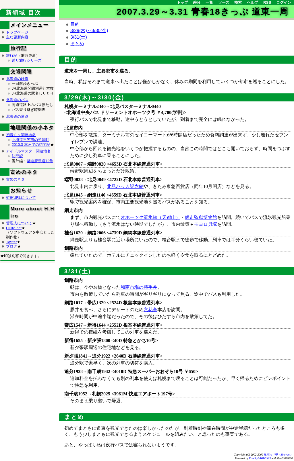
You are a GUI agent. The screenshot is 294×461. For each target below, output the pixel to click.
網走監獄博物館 (201, 217)
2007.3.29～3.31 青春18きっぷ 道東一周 (203, 11)
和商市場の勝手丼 (139, 287)
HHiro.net (14, 228)
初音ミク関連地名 (21, 135)
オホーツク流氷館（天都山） (150, 217)
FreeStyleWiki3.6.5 (260, 458)
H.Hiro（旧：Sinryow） (278, 454)
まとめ (77, 43)
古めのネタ (15, 179)
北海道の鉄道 (17, 78)
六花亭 (150, 309)
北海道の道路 (17, 116)
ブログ (11, 246)
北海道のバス (17, 100)
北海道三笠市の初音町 (30, 140)
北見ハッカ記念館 (125, 186)
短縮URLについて (21, 197)
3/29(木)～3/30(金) (89, 30)
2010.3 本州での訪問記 (31, 144)
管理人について (19, 223)
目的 (75, 24)
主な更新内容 (17, 37)
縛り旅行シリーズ (27, 60)
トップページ (17, 32)
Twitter (11, 242)
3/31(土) (78, 37)
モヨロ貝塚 (205, 224)
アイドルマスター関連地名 (28, 151)
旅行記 (11, 55)
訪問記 (17, 156)
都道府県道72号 (40, 161)
